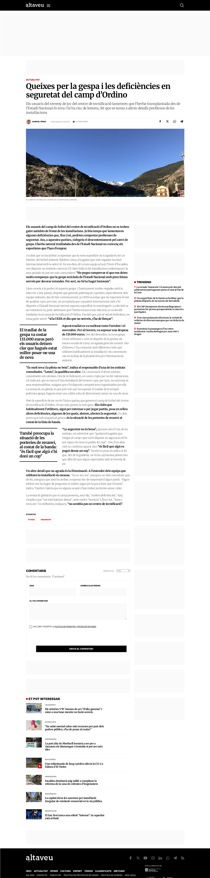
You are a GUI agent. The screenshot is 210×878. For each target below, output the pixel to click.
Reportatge (51, 804)
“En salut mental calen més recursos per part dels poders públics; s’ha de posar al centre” (74, 721)
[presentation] (54, 639)
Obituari (119, 864)
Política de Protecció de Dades (81, 869)
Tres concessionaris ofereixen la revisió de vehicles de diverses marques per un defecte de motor (159, 320)
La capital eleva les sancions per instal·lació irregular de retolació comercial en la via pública (73, 793)
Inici (29, 864)
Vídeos (88, 864)
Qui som (30, 869)
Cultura (65, 864)
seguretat (46, 520)
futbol (31, 520)
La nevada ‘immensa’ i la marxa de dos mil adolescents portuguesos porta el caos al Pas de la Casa (159, 290)
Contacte (42, 869)
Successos (50, 753)
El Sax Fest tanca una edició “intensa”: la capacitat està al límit (74, 810)
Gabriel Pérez (39, 122)
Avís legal (130, 869)
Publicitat (55, 869)
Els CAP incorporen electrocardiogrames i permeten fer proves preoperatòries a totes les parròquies (158, 309)
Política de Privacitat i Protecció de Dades (75, 626)
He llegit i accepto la (63, 626)
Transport (50, 698)
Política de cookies (111, 869)
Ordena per (108, 571)
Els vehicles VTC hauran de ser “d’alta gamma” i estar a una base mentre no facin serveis (73, 704)
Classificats (103, 864)
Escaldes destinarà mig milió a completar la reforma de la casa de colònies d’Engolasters (71, 776)
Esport (77, 864)
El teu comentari (39, 601)
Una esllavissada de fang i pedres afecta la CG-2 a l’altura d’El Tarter (74, 759)
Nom (32, 586)
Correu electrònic (90, 586)
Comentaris (82, 122)
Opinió (54, 864)
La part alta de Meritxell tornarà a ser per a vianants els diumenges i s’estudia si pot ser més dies (73, 740)
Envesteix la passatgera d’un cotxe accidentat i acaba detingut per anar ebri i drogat (156, 331)
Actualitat (33, 79)
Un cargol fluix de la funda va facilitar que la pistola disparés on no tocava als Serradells (159, 299)
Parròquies (50, 733)
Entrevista (50, 716)
